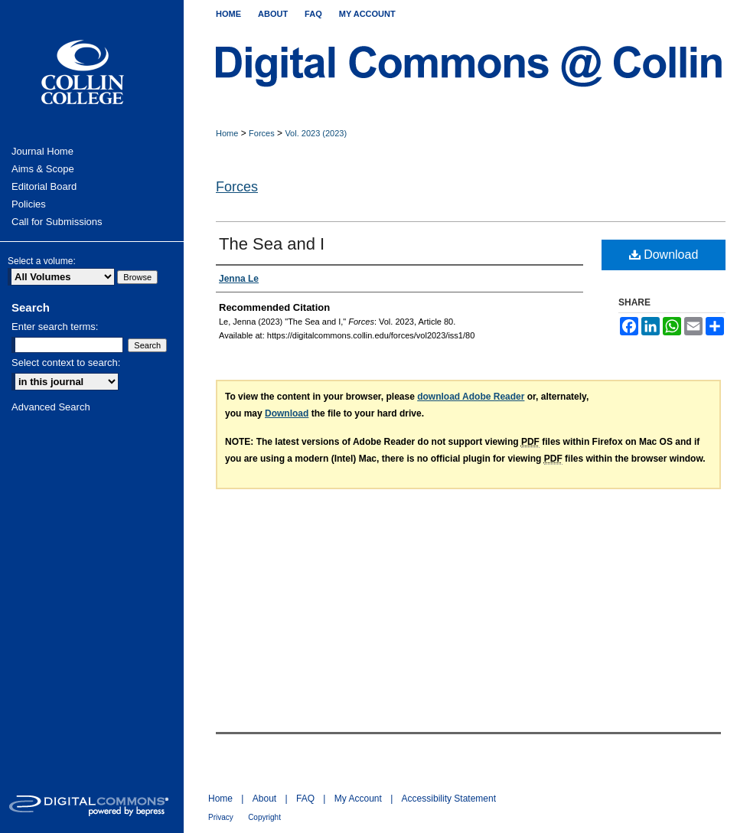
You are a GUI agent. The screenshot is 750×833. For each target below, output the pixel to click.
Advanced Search (50, 407)
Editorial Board (44, 186)
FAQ (305, 798)
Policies (28, 204)
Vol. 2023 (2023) (316, 133)
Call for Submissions (57, 221)
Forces (262, 133)
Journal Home (42, 151)
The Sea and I (271, 243)
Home (227, 133)
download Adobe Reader (470, 396)
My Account (358, 798)
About (264, 798)
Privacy (220, 817)
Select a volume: (42, 261)
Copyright (264, 817)
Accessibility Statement (449, 798)
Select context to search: (65, 362)
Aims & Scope (42, 169)
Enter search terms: (54, 326)
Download (664, 254)
